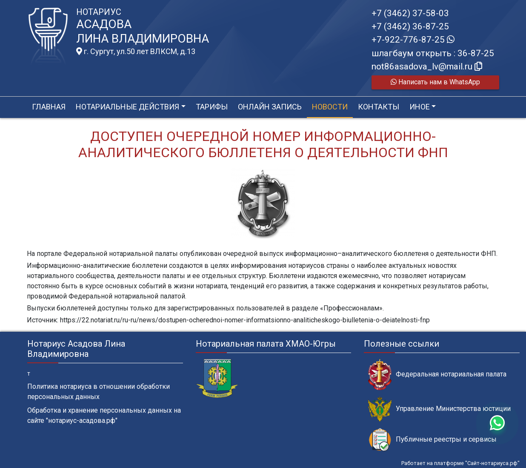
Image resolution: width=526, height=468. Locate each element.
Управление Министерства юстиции (439, 409)
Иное (419, 106)
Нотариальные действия (127, 106)
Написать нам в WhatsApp (435, 82)
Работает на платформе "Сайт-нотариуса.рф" (460, 463)
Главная (49, 106)
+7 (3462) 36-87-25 (410, 26)
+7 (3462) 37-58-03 (410, 13)
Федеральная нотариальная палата (437, 374)
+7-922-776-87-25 (413, 39)
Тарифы (212, 106)
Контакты (378, 106)
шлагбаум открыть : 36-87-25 (433, 53)
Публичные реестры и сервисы (432, 439)
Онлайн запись (270, 106)
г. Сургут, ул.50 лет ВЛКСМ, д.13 (135, 51)
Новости (330, 106)
